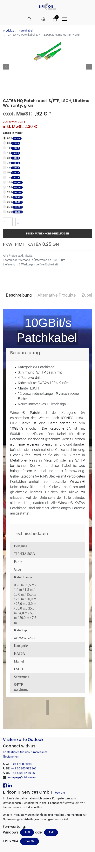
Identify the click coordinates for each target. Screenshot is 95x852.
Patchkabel (25, 30)
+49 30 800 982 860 (23, 768)
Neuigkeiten (10, 756)
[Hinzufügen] (18, 220)
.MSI (27, 832)
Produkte (8, 30)
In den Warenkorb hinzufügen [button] (47, 233)
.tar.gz (30, 841)
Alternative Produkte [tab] (56, 295)
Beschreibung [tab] (19, 295)
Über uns (60, 792)
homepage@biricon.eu (21, 777)
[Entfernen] (18, 224)
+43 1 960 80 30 (21, 764)
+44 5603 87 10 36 (23, 773)
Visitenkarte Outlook (23, 739)
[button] (6, 67)
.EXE (51, 832)
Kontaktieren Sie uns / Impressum (25, 752)
